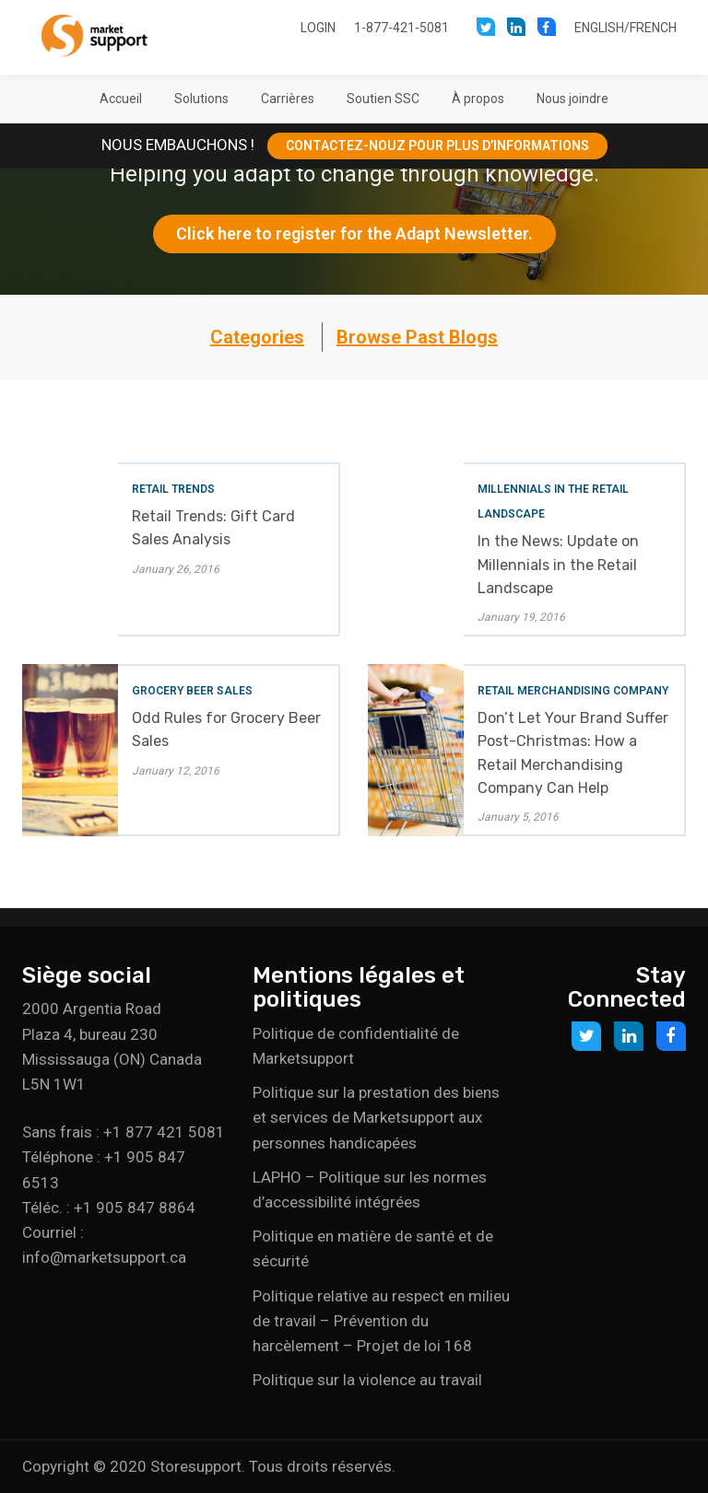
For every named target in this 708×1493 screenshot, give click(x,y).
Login (318, 27)
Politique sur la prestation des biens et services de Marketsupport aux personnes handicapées (376, 1117)
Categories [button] (257, 337)
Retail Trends (173, 489)
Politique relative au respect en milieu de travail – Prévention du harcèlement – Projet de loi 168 (381, 1321)
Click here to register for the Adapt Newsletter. (354, 233)
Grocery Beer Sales (192, 690)
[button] (201, 98)
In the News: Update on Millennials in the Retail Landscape (558, 564)
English (599, 27)
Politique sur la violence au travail (367, 1380)
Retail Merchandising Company (573, 690)
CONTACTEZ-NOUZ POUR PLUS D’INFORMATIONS (437, 145)
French (653, 27)
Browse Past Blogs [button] (417, 337)
